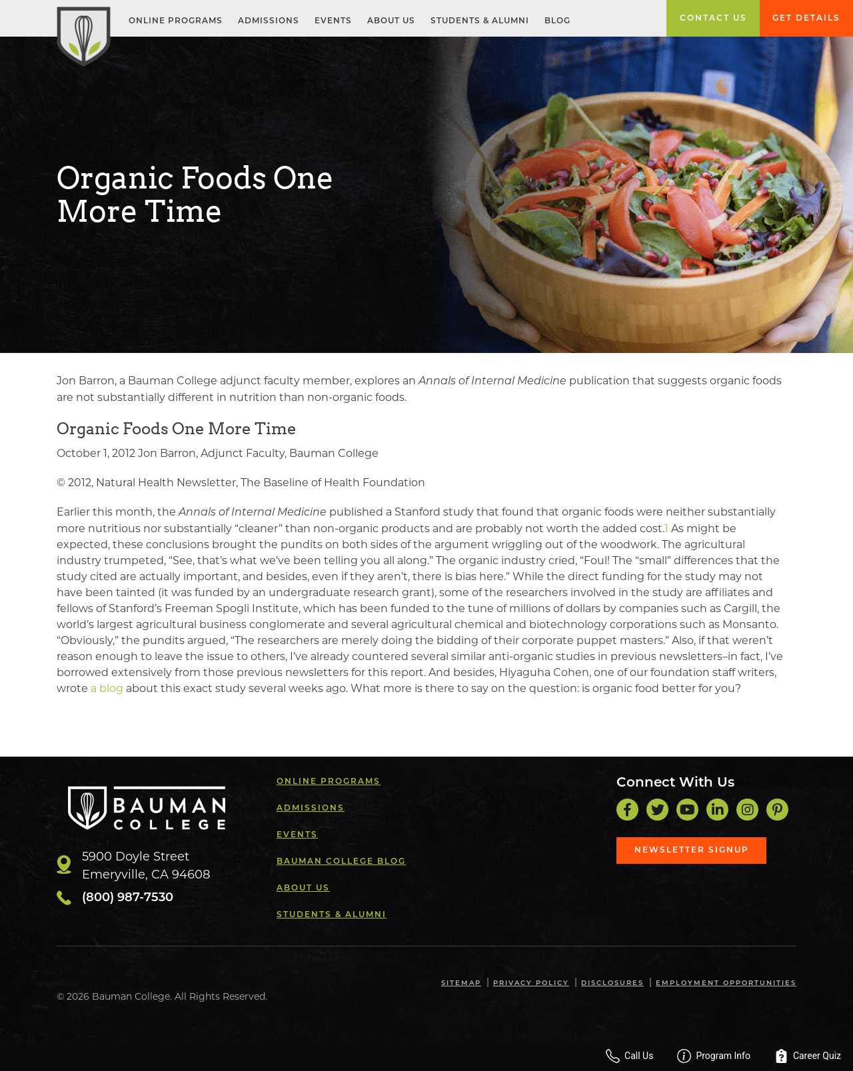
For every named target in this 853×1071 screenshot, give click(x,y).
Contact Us (713, 19)
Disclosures (612, 983)
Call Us (629, 1056)
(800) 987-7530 (127, 898)
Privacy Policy (531, 983)
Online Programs (176, 21)
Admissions (268, 21)
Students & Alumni (479, 21)
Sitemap (461, 983)
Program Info (713, 1056)
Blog (557, 21)
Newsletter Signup (691, 851)
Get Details (806, 19)
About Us (391, 21)
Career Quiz (807, 1056)
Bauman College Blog (341, 862)
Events (333, 21)
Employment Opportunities (726, 983)
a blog (107, 688)
